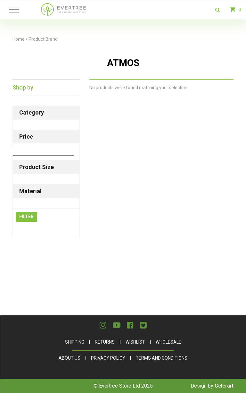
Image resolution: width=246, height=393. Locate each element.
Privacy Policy (108, 358)
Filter (26, 216)
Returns (105, 342)
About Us (69, 358)
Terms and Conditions (161, 358)
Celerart (224, 386)
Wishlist (135, 342)
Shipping (74, 342)
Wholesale (168, 342)
